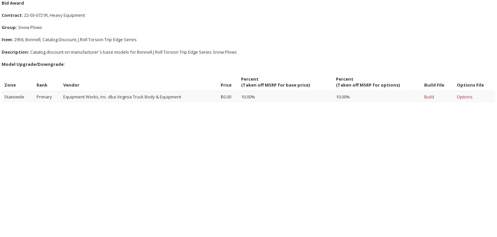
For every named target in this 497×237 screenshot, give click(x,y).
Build (429, 97)
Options (465, 97)
